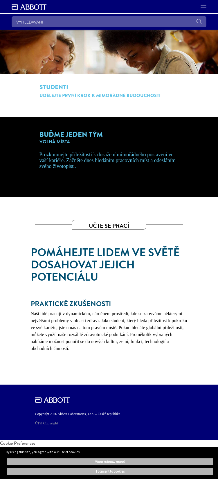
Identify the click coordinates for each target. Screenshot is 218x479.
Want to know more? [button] (110, 462)
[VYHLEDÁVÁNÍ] (109, 21)
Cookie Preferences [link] (17, 443)
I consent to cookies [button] (110, 471)
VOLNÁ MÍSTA (54, 141)
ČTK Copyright (46, 423)
